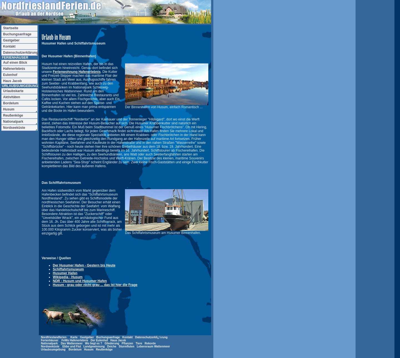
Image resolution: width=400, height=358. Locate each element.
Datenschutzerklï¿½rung (151, 337)
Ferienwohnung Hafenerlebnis (77, 72)
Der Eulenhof (99, 340)
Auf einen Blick (15, 63)
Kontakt (127, 337)
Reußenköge (104, 349)
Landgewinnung (94, 346)
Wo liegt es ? (93, 343)
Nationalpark (49, 343)
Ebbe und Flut (71, 346)
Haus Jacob (118, 340)
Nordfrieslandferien (53, 337)
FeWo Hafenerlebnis (74, 340)
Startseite (10, 28)
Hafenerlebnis (14, 69)
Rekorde (150, 343)
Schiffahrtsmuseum (68, 269)
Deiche (111, 346)
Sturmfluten (126, 346)
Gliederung (111, 343)
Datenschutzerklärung (20, 53)
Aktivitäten (11, 97)
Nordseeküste (50, 346)
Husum (88, 349)
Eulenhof (10, 75)
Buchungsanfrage (108, 337)
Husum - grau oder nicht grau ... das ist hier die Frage (95, 285)
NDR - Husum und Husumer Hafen (80, 281)
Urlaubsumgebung (53, 349)
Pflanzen (127, 343)
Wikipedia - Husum (67, 277)
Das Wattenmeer (71, 343)
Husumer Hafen (65, 273)
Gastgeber (87, 337)
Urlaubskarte (13, 91)
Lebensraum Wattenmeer (153, 346)
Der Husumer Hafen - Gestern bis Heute (84, 265)
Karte (74, 337)
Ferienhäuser (49, 340)
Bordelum (75, 349)
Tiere (139, 343)
